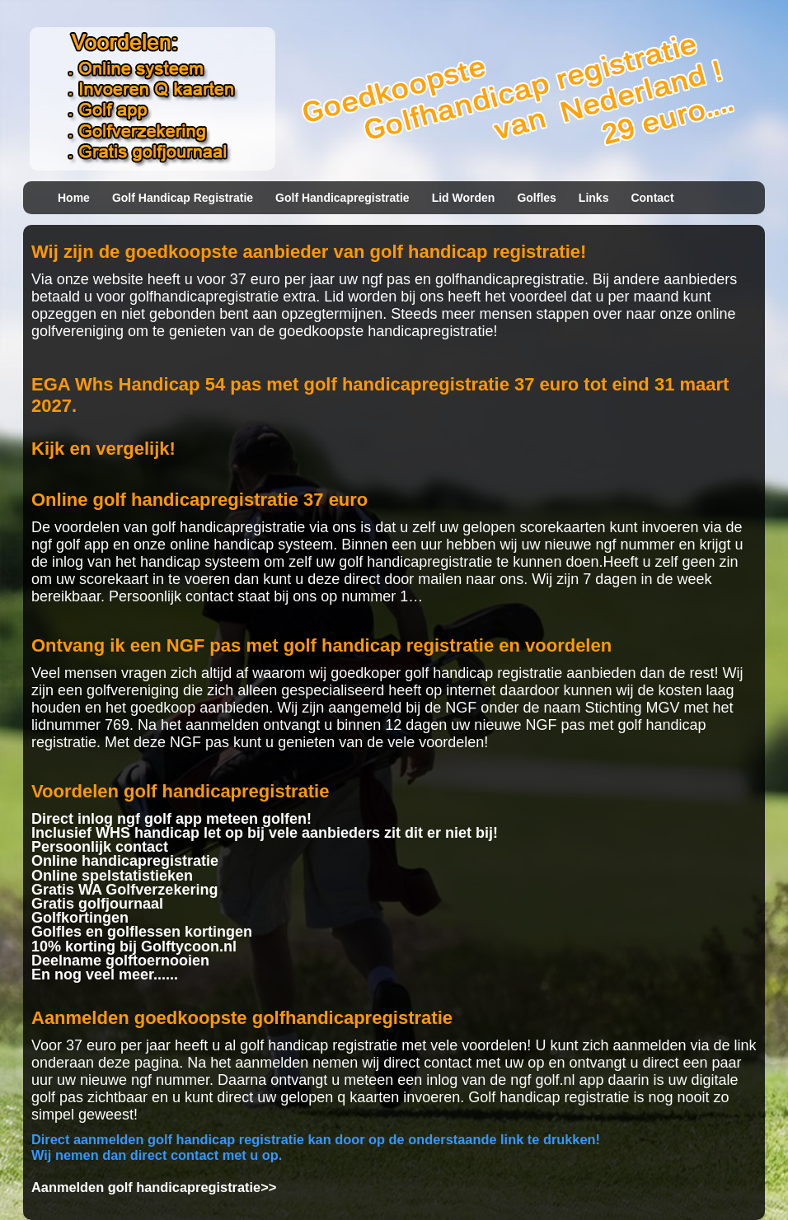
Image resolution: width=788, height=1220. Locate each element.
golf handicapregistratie (228, 527)
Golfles (536, 197)
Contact (652, 197)
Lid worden (463, 197)
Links (594, 197)
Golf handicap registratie (182, 197)
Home (74, 197)
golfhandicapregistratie (509, 279)
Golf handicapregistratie (342, 197)
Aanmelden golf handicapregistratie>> (153, 1187)
